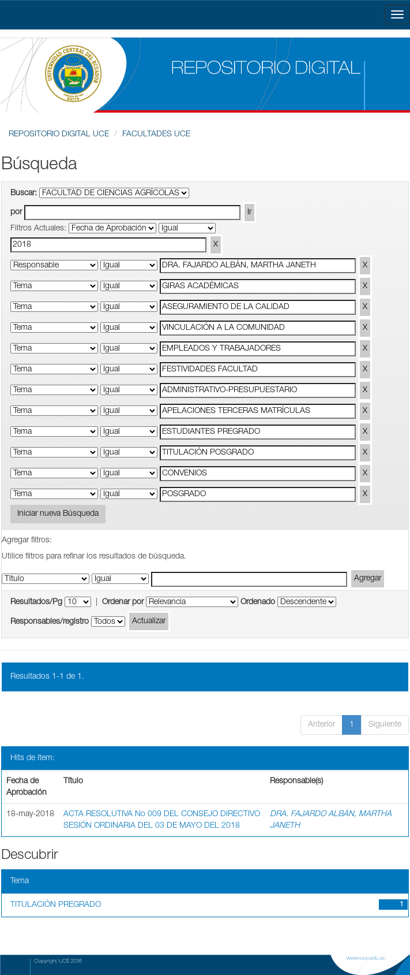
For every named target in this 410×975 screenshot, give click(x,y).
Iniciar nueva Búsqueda (58, 514)
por (16, 213)
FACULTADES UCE (156, 135)
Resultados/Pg (36, 602)
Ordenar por (123, 602)
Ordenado (257, 602)
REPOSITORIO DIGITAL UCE (59, 135)
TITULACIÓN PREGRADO (55, 905)
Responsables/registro (49, 622)
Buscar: (23, 193)
